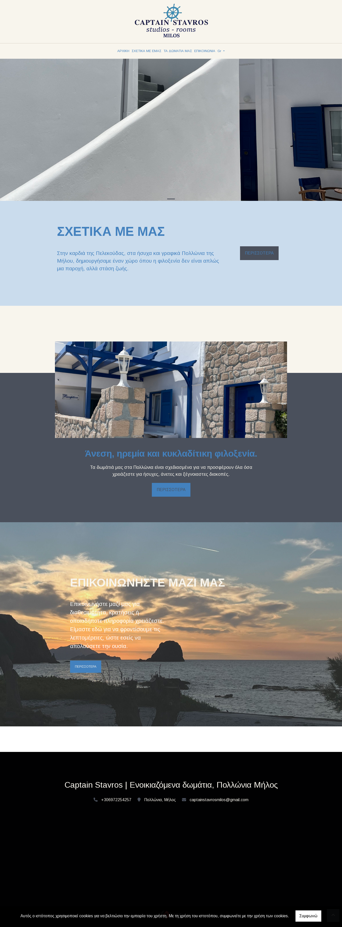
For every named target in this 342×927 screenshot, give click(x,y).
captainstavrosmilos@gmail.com (219, 800)
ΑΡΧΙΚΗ (123, 51)
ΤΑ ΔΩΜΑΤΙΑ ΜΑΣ (178, 51)
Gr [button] (220, 51)
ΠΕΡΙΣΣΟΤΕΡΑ (259, 253)
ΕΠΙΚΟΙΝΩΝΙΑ (204, 51)
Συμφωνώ (308, 916)
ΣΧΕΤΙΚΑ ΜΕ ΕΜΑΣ (146, 51)
